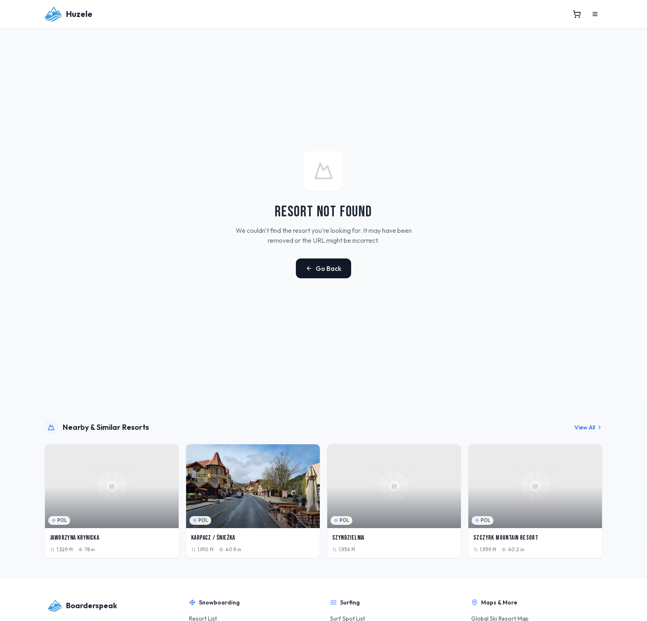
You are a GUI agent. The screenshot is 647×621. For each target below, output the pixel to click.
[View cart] (576, 14)
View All (588, 427)
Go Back (323, 268)
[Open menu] (595, 14)
